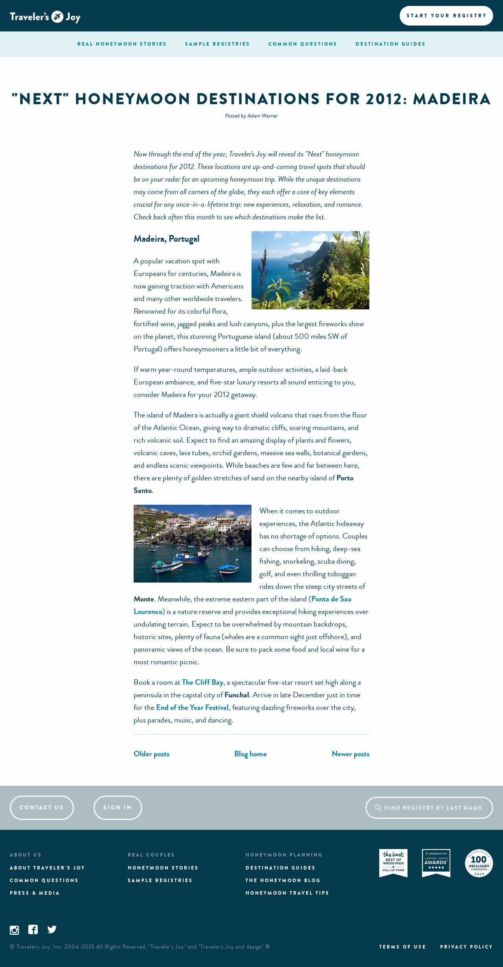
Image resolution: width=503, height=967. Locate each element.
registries (217, 44)
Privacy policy (466, 946)
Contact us (42, 807)
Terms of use (402, 946)
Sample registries (160, 880)
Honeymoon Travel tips (288, 893)
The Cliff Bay (202, 682)
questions (303, 44)
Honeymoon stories (163, 867)
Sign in (117, 807)
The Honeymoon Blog (283, 880)
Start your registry (447, 15)
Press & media (35, 893)
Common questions (44, 880)
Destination (391, 44)
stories (122, 44)
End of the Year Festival (192, 707)
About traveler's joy (47, 867)
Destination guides (281, 867)
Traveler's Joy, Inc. (40, 947)
